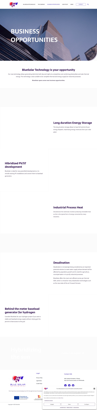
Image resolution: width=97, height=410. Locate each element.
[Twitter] (69, 385)
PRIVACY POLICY (70, 407)
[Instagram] (73, 385)
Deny (69, 404)
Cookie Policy (39, 383)
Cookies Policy (60, 397)
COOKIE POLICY (63, 407)
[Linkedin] (65, 385)
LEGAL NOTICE (76, 407)
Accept (52, 404)
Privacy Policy (39, 377)
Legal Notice (39, 380)
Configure (86, 404)
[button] (94, 388)
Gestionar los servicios (48, 400)
